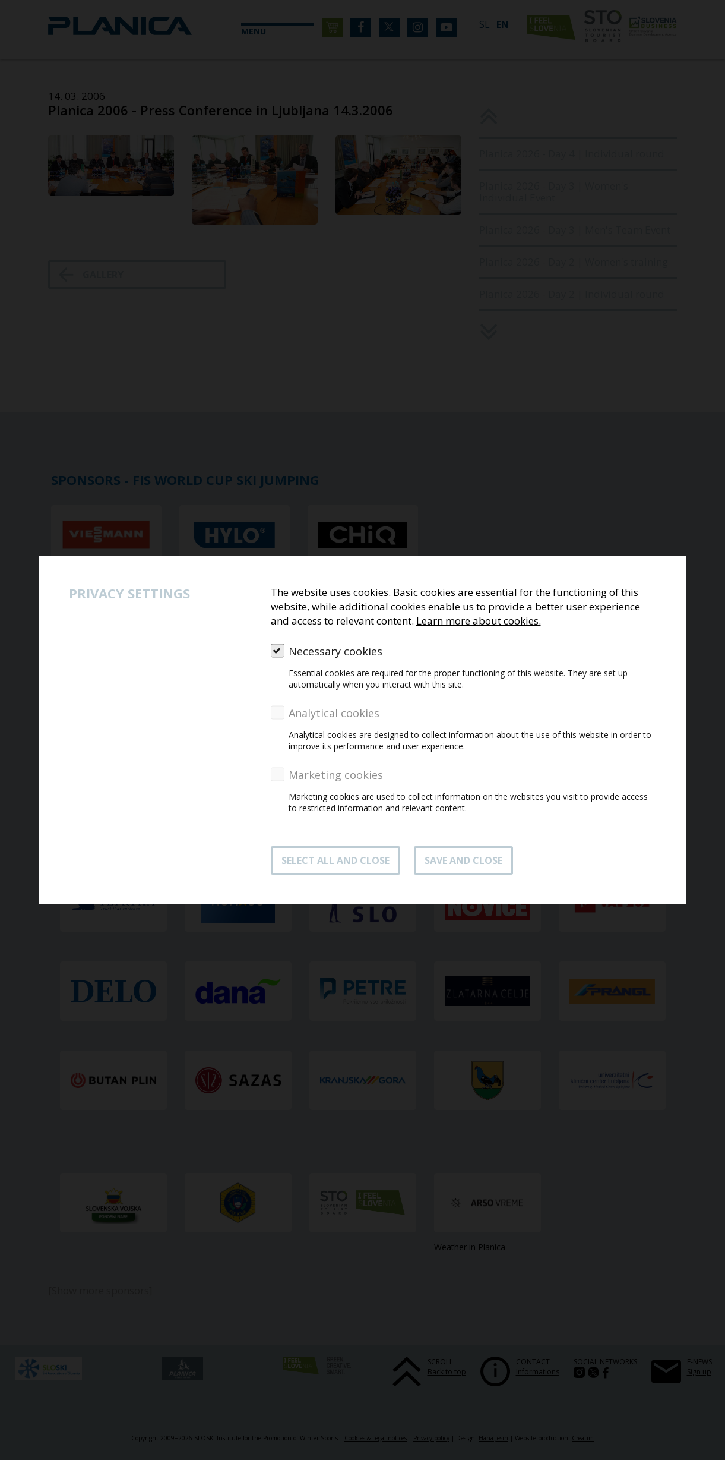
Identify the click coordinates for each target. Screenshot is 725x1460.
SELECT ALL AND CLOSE (335, 860)
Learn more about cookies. (478, 620)
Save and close (463, 860)
